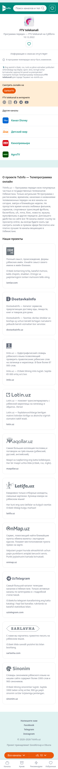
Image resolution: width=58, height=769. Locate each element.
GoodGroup (36, 744)
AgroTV (15, 154)
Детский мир (19, 131)
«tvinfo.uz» (38, 77)
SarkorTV (9, 90)
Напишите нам (29, 720)
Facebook (29, 725)
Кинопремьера (20, 143)
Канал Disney (19, 120)
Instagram (29, 733)
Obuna (47, 744)
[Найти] (43, 8)
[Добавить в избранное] (29, 44)
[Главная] (6, 8)
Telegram (29, 729)
